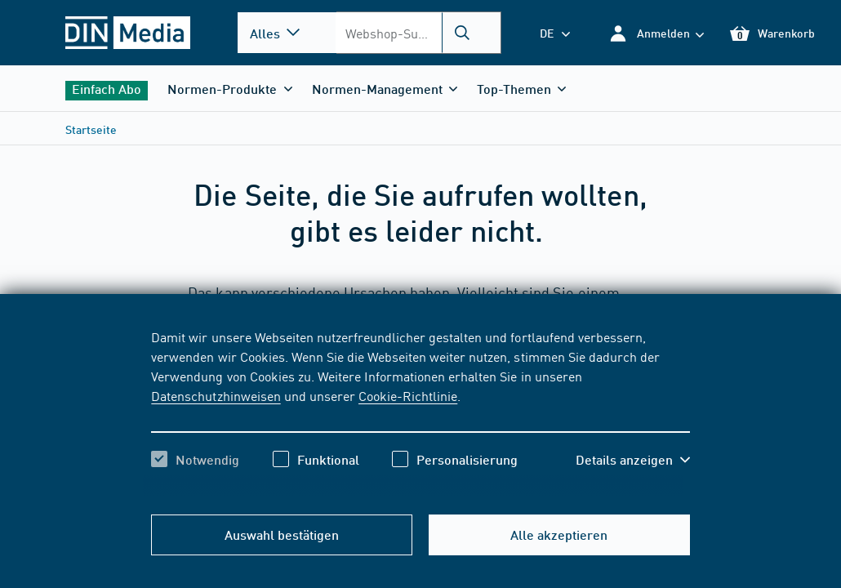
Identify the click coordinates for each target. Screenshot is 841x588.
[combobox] (418, 32)
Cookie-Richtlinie (407, 395)
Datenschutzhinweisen (215, 395)
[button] (656, 33)
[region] (420, 412)
